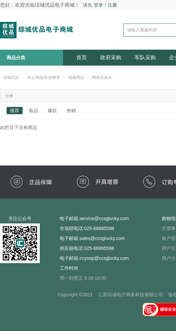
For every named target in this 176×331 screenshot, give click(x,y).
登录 (98, 5)
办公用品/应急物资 (43, 77)
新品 (33, 110)
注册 (112, 5)
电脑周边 (76, 77)
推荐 (14, 110)
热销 (71, 110)
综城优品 (11, 77)
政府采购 (110, 57)
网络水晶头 (102, 77)
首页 (81, 57)
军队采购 (145, 57)
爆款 (52, 110)
